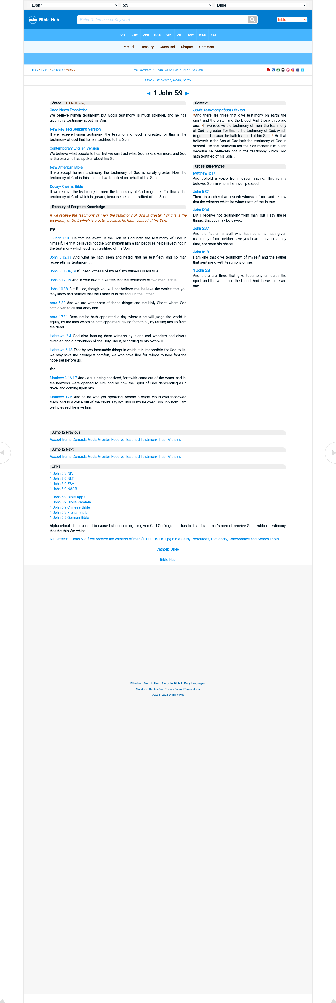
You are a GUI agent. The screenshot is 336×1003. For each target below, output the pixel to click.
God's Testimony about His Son (219, 110)
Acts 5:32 (58, 303)
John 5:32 (201, 192)
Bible (35, 69)
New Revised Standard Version (75, 129)
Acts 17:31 (59, 317)
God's (92, 439)
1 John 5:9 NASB (63, 489)
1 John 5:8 (201, 270)
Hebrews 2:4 (60, 336)
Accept (55, 439)
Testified (132, 439)
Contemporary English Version (74, 148)
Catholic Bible (168, 549)
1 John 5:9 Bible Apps (67, 497)
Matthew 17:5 (61, 397)
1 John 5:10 (60, 238)
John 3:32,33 (60, 257)
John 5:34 (201, 210)
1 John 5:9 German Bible (69, 517)
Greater (104, 439)
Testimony (149, 439)
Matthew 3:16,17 (63, 378)
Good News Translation (69, 110)
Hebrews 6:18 (61, 350)
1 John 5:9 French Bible (69, 512)
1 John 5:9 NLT (62, 478)
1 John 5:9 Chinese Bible (70, 507)
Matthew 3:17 (204, 173)
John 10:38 (59, 289)
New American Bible (66, 167)
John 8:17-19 (60, 280)
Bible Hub (168, 559)
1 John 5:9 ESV (62, 484)
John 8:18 (201, 252)
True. (162, 439)
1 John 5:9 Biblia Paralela (70, 502)
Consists (80, 439)
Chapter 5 (57, 69)
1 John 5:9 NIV (62, 473)
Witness (174, 439)
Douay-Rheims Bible (66, 186)
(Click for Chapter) (73, 103)
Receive (117, 439)
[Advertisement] (168, 599)
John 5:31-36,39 (63, 271)
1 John (45, 69)
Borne (67, 439)
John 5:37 (201, 228)
